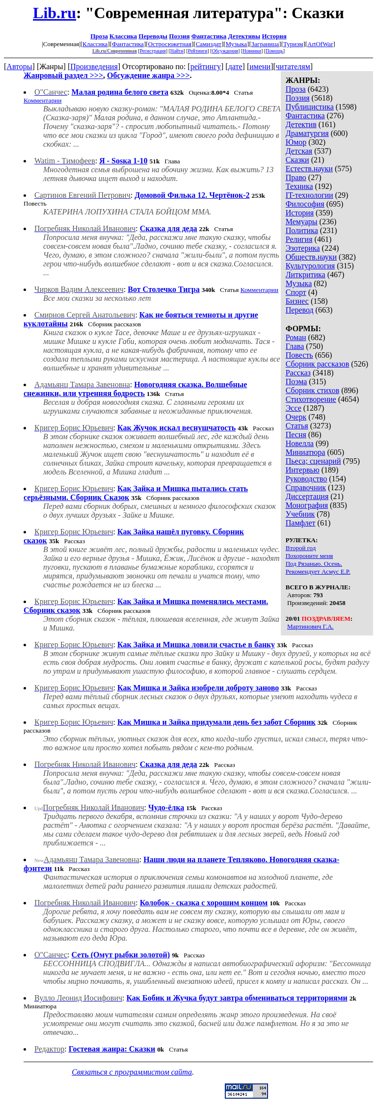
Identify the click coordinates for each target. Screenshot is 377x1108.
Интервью (303, 470)
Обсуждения (225, 50)
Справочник (306, 487)
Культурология (310, 266)
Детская (299, 151)
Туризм (293, 44)
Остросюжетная (169, 44)
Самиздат (208, 44)
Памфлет (301, 523)
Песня (296, 434)
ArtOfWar (320, 44)
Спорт (296, 292)
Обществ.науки (311, 257)
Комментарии (42, 100)
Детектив (301, 124)
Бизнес (297, 301)
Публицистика (310, 107)
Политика (302, 230)
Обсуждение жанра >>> (148, 75)
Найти (177, 50)
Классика (123, 36)
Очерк (296, 417)
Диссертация (307, 496)
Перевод (300, 310)
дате (235, 66)
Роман (296, 337)
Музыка (236, 44)
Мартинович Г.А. (310, 626)
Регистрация (153, 50)
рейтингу (205, 66)
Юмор (296, 142)
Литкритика (305, 274)
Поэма (296, 381)
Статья (297, 426)
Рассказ (298, 373)
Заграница (265, 44)
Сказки (297, 160)
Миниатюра (305, 452)
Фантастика (209, 36)
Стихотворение (311, 399)
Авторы (19, 66)
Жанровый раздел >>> (63, 75)
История (274, 36)
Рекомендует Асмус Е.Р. (318, 571)
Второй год (301, 548)
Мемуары (302, 221)
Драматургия (307, 133)
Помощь (274, 50)
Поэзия (179, 36)
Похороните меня (309, 555)
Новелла (300, 443)
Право (296, 177)
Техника (299, 186)
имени (259, 66)
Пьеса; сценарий (313, 461)
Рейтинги (198, 50)
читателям (293, 66)
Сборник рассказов (318, 364)
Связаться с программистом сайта (132, 1072)
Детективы (244, 36)
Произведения (94, 66)
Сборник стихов (313, 390)
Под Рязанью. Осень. (314, 563)
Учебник (300, 514)
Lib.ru (54, 13)
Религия (299, 239)
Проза (99, 36)
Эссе (293, 408)
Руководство (306, 479)
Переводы (152, 36)
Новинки (251, 50)
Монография (307, 505)
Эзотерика (303, 248)
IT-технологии (309, 195)
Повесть (299, 355)
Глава (295, 346)
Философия (305, 204)
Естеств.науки (309, 168)
